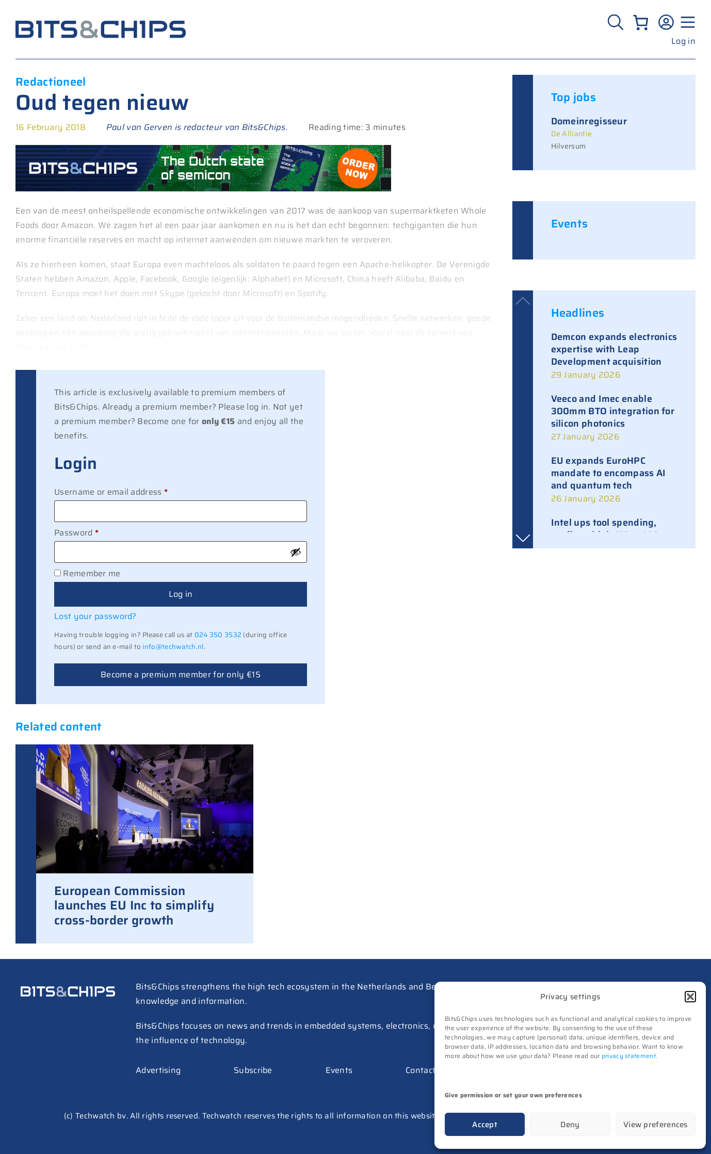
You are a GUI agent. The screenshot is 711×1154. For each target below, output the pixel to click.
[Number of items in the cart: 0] (640, 22)
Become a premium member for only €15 (181, 674)
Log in (683, 41)
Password (94, 532)
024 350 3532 (218, 634)
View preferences (655, 1124)
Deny (569, 1124)
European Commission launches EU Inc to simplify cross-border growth (134, 906)
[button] (690, 997)
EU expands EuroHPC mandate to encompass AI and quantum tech (608, 473)
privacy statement (629, 1056)
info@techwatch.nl (172, 646)
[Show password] (295, 552)
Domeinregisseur (589, 121)
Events (339, 1070)
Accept (484, 1124)
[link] (614, 356)
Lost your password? (95, 616)
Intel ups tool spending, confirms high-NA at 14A (605, 528)
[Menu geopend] (686, 22)
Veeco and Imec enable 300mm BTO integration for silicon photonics (613, 411)
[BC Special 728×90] (203, 188)
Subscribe (253, 1070)
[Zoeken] (617, 22)
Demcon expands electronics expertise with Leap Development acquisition (614, 349)
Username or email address (128, 491)
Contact (420, 1070)
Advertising (158, 1070)
